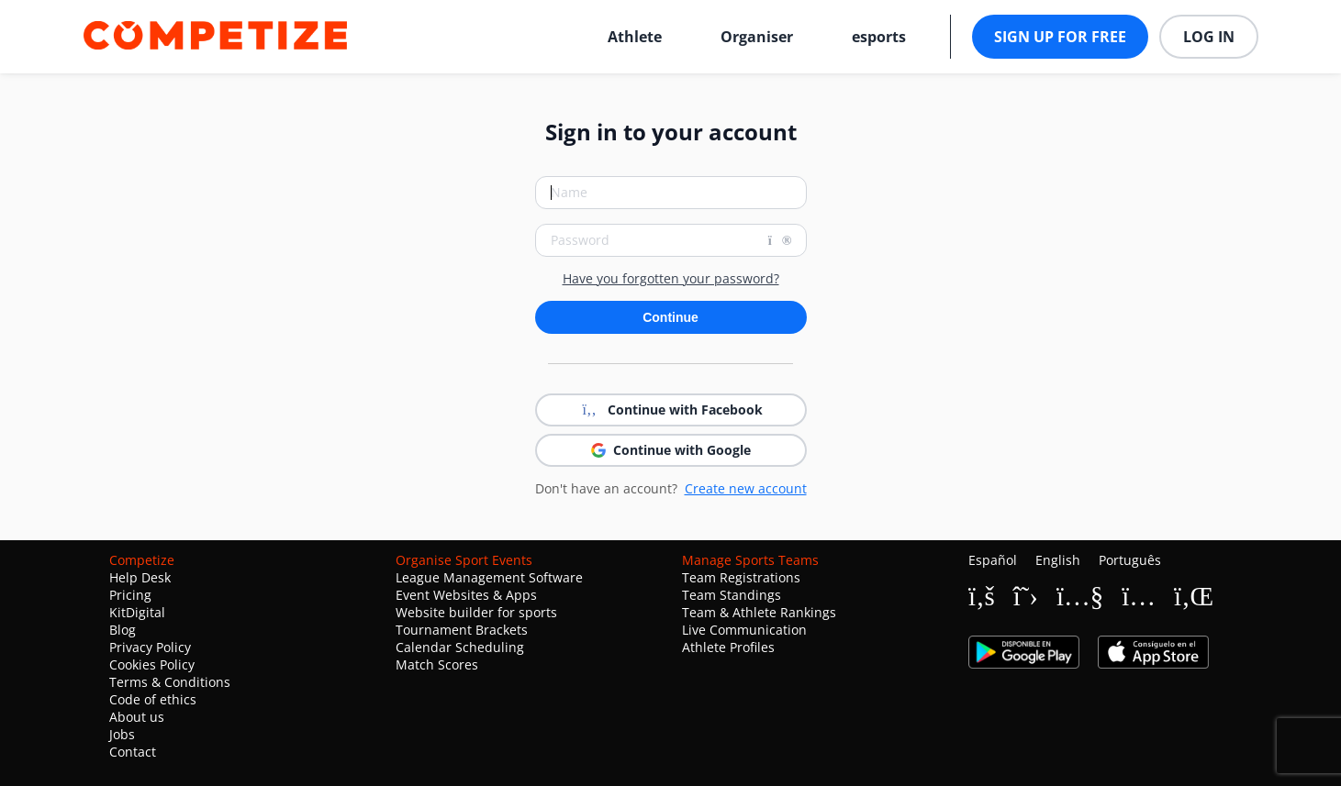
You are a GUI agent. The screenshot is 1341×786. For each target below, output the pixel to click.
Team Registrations (741, 577)
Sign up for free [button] (1060, 37)
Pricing (130, 594)
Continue (670, 317)
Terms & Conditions (169, 682)
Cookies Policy (152, 664)
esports (879, 37)
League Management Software (489, 577)
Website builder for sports (476, 612)
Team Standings (731, 594)
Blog (122, 629)
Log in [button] (1209, 37)
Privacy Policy (150, 647)
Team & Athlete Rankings (759, 612)
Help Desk (140, 577)
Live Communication (744, 629)
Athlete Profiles (728, 647)
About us (136, 716)
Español (992, 560)
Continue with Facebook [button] (670, 410)
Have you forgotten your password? (671, 278)
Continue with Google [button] (671, 450)
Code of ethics (152, 699)
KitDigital (137, 612)
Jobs (122, 734)
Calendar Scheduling (460, 647)
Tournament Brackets (462, 629)
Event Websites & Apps (466, 594)
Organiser (757, 37)
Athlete (635, 37)
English (1057, 560)
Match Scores (437, 664)
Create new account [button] (746, 488)
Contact (132, 751)
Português (1130, 560)
